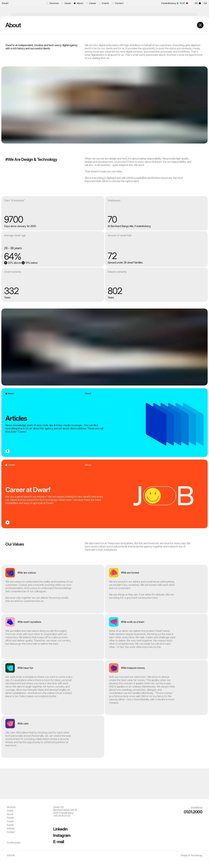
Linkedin (60, 829)
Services (11, 807)
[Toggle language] (201, 3)
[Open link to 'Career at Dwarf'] (104, 494)
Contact (11, 832)
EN (196, 3)
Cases (10, 810)
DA (205, 3)
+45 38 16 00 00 (61, 815)
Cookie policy (14, 842)
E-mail (58, 841)
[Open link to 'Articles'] (104, 422)
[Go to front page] (22, 3)
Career (10, 821)
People (10, 817)
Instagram (61, 835)
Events (10, 825)
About (10, 814)
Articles (10, 828)
